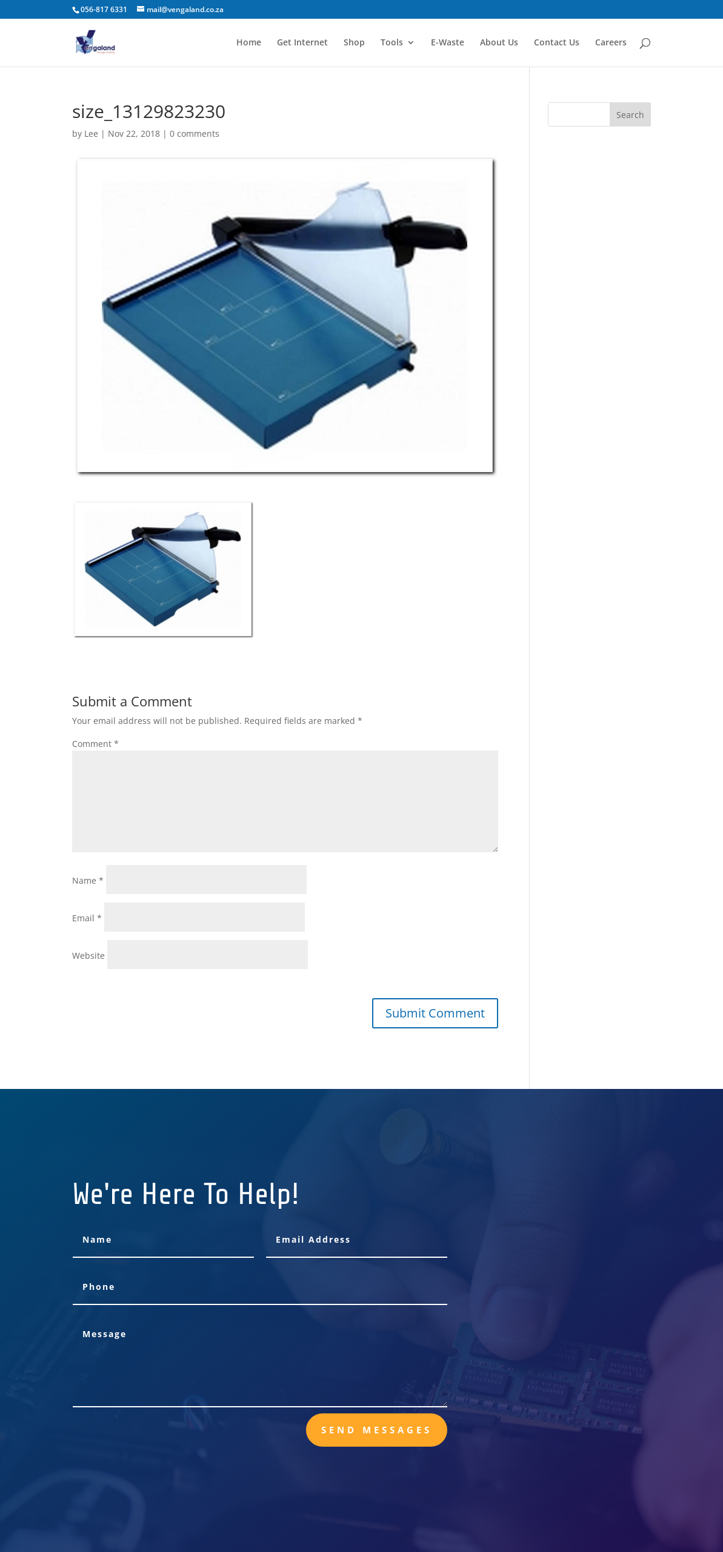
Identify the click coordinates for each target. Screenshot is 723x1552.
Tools (392, 43)
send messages (376, 1430)
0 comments (194, 133)
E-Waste (447, 43)
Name (88, 880)
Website (88, 955)
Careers (611, 43)
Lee (91, 133)
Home (248, 43)
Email (87, 918)
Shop (354, 43)
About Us (499, 43)
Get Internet (302, 43)
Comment (95, 743)
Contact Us (556, 43)
